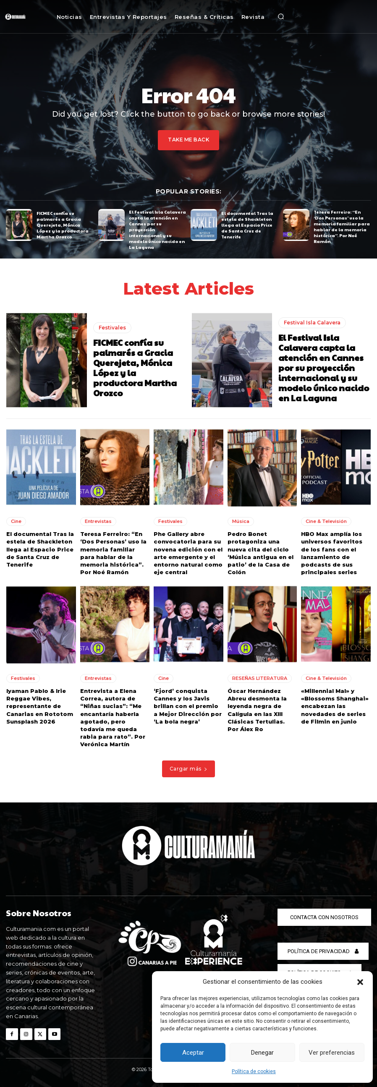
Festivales (112, 327)
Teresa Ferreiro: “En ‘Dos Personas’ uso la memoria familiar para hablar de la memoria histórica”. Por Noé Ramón (342, 226)
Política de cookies (254, 1071)
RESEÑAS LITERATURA (259, 678)
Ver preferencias (332, 1052)
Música (240, 521)
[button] (360, 982)
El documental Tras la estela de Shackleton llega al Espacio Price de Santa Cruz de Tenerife (247, 224)
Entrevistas (98, 521)
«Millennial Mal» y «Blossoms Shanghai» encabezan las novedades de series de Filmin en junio (335, 706)
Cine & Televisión (326, 521)
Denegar (262, 1052)
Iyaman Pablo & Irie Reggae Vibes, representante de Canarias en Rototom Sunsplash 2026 (39, 706)
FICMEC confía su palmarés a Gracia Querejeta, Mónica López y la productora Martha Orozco (63, 224)
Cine (16, 521)
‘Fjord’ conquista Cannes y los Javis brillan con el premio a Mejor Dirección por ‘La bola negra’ (188, 706)
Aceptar (193, 1052)
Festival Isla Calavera (312, 322)
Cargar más (189, 769)
